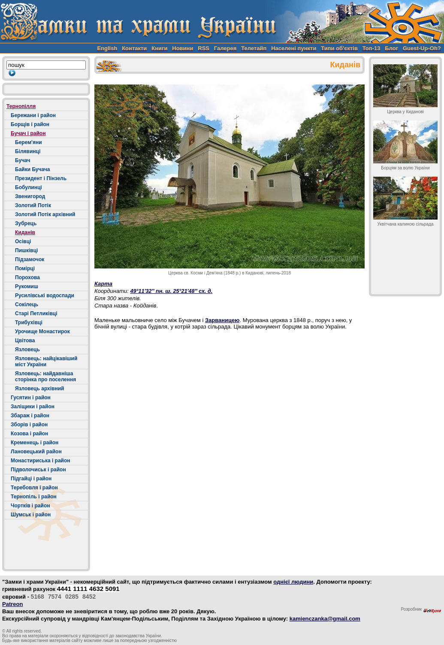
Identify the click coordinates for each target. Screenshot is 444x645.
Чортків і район (30, 506)
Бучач (22, 160)
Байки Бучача (32, 169)
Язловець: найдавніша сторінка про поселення (45, 377)
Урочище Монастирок (42, 332)
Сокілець (26, 304)
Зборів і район (29, 425)
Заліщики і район (32, 407)
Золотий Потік (33, 205)
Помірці (25, 268)
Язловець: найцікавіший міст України (46, 362)
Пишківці (26, 250)
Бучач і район (28, 133)
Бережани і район (33, 115)
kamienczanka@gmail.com (325, 618)
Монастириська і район (40, 461)
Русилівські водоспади (44, 295)
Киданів (25, 232)
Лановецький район (36, 452)
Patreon (12, 604)
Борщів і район (30, 124)
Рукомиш (26, 286)
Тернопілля (21, 106)
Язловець (27, 350)
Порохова (27, 277)
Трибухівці (28, 322)
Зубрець (25, 223)
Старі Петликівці (36, 313)
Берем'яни (28, 142)
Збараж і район (30, 416)
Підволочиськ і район (38, 470)
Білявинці (27, 151)
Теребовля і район (34, 488)
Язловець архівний (39, 389)
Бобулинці (28, 187)
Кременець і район (34, 443)
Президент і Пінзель (40, 178)
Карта (103, 283)
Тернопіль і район (34, 497)
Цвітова (25, 341)
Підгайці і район (31, 479)
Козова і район (29, 434)
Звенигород (30, 196)
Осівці (23, 241)
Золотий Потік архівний (45, 214)
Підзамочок (29, 259)
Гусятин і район (31, 398)
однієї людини (293, 582)
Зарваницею (222, 320)
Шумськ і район (31, 515)
